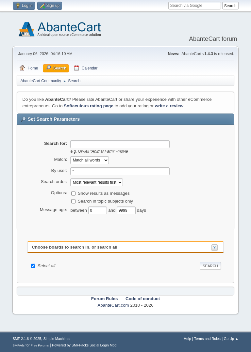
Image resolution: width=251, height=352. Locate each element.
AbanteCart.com (113, 305)
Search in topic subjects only (105, 200)
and (112, 209)
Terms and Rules (207, 339)
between (79, 209)
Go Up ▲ (231, 339)
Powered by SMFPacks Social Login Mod (84, 345)
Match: (60, 159)
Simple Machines (56, 339)
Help (187, 339)
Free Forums (40, 345)
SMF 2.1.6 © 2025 (26, 339)
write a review (169, 105)
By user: (59, 170)
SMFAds (18, 345)
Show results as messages (104, 193)
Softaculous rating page (88, 105)
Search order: (54, 181)
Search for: (55, 143)
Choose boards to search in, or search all (74, 247)
